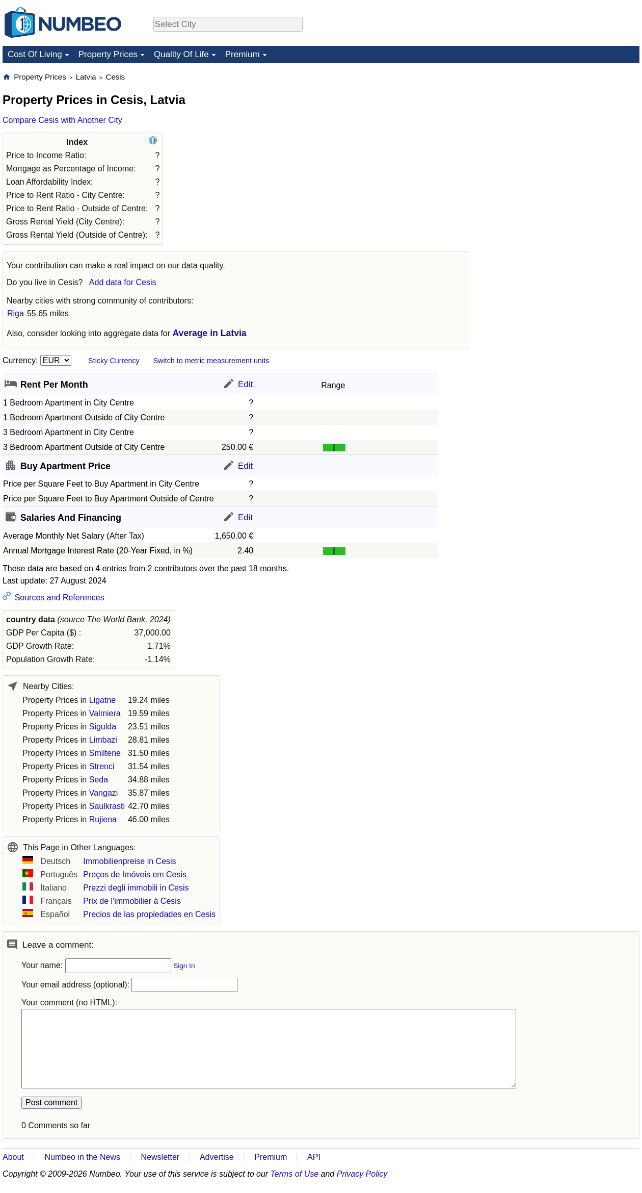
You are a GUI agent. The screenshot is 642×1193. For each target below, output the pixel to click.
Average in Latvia (210, 333)
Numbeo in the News (82, 1157)
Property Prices (108, 54)
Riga (15, 313)
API (313, 1157)
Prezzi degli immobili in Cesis (136, 887)
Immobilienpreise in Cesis (129, 861)
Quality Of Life (181, 54)
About (13, 1157)
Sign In (184, 966)
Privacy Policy (362, 1174)
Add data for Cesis (122, 282)
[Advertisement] (563, 135)
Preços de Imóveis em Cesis (134, 874)
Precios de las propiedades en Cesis (149, 914)
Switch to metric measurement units (211, 361)
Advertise (217, 1157)
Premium (242, 54)
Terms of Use (295, 1174)
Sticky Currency (114, 361)
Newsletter (160, 1157)
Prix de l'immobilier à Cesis (132, 901)
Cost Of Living (35, 54)
